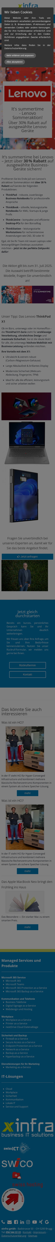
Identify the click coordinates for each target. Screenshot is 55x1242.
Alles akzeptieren (15, 62)
